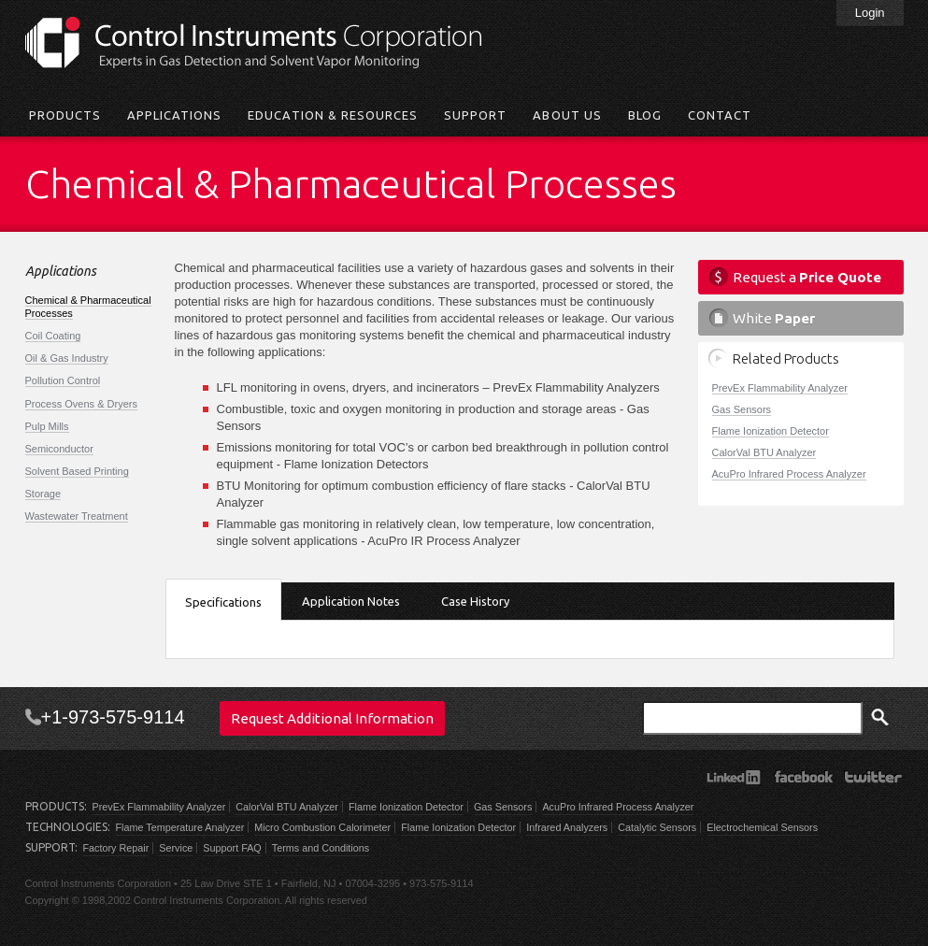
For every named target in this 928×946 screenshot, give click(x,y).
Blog (645, 115)
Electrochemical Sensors (762, 827)
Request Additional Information (332, 718)
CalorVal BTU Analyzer (764, 452)
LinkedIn (733, 776)
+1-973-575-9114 (113, 717)
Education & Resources (333, 115)
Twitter (873, 776)
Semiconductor (59, 448)
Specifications (223, 602)
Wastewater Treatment (76, 516)
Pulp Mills (47, 426)
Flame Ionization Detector (770, 431)
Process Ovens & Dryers (81, 403)
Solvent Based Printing (77, 471)
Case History (475, 601)
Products (65, 115)
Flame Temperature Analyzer (180, 827)
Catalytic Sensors (657, 827)
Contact (719, 115)
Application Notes (351, 601)
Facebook (803, 776)
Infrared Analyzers (566, 827)
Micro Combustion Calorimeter (322, 827)
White (774, 318)
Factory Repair (116, 847)
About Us (567, 115)
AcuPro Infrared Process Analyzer (789, 474)
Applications (174, 115)
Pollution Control (63, 380)
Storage (43, 493)
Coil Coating (53, 335)
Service (176, 847)
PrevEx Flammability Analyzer (780, 388)
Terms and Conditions (320, 847)
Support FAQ (232, 847)
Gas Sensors (742, 409)
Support (475, 115)
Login (870, 13)
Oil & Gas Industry (66, 358)
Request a (807, 277)
